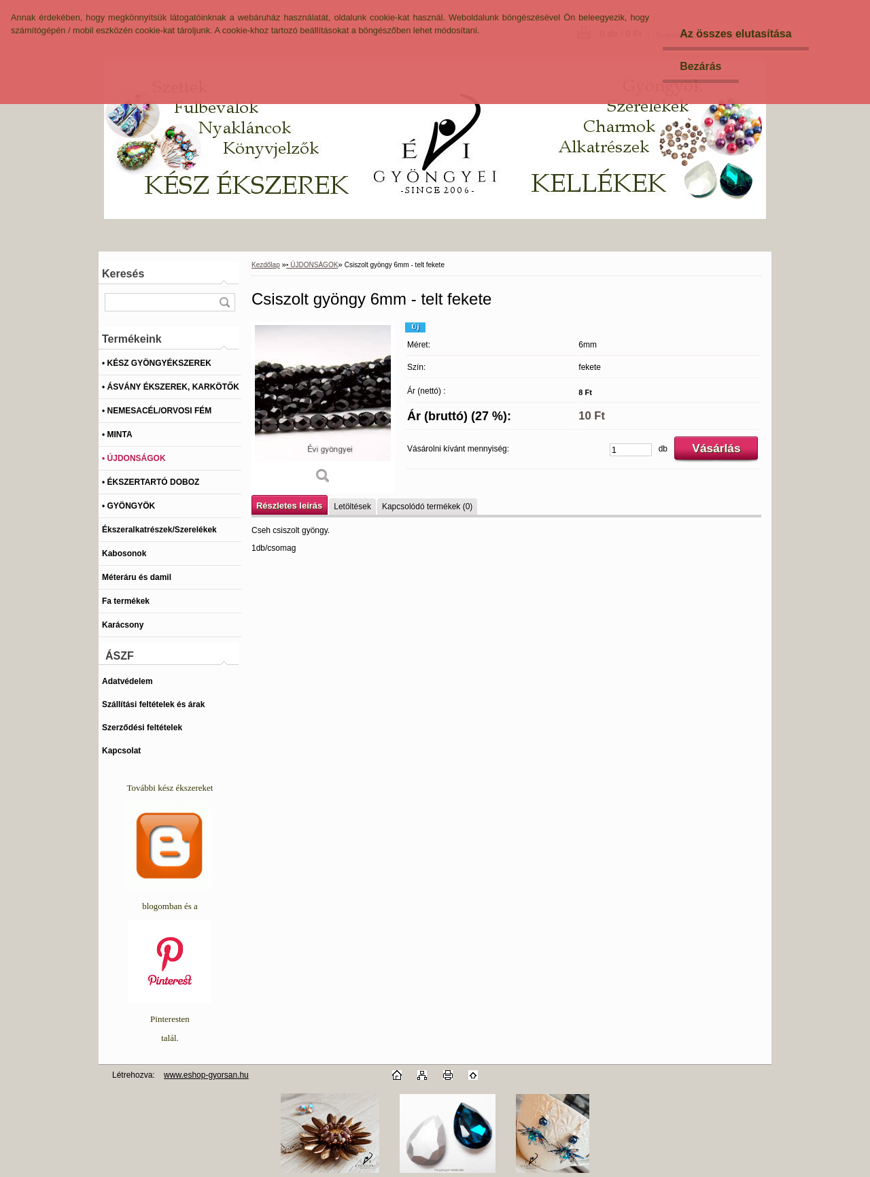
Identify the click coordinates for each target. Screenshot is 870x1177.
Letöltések (352, 506)
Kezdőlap (265, 265)
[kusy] (631, 449)
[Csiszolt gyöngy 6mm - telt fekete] (323, 407)
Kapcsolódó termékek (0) (427, 506)
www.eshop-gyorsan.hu (206, 1075)
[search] (224, 302)
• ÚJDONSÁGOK (312, 265)
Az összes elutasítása (736, 33)
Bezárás (700, 66)
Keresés (123, 273)
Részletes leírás (289, 505)
